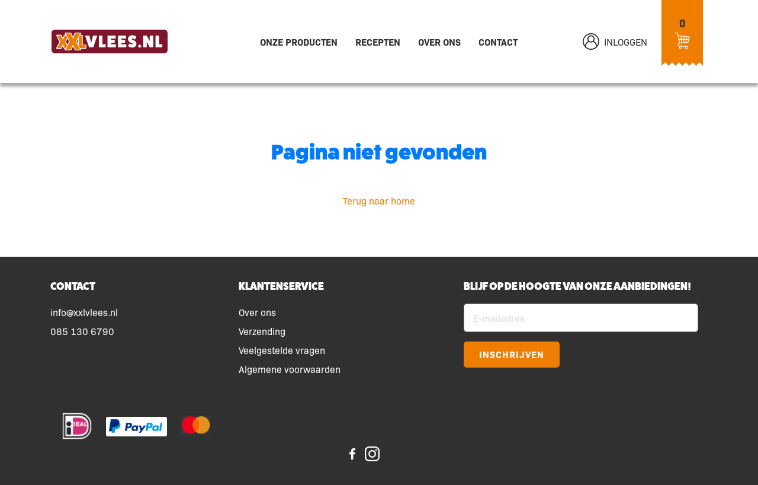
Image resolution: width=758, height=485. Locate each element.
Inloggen (615, 41)
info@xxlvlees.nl (84, 311)
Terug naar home (379, 200)
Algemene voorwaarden (290, 368)
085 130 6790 (82, 330)
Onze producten (299, 41)
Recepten (377, 41)
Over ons (439, 41)
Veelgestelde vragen (282, 349)
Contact (498, 41)
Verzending (262, 330)
